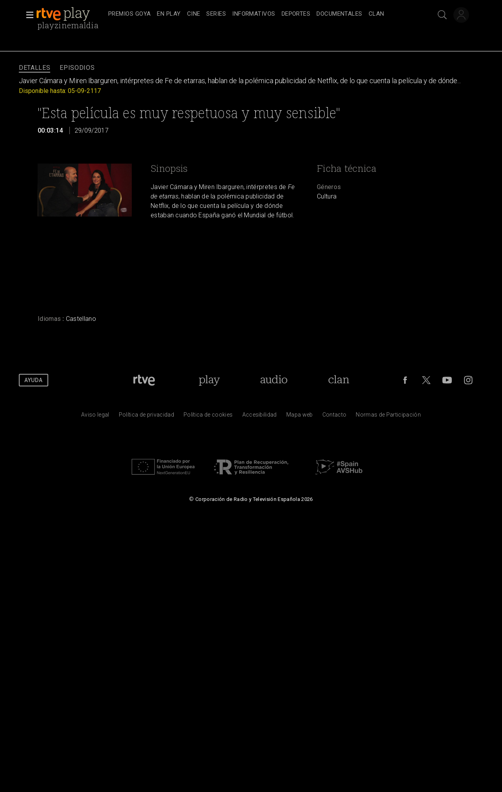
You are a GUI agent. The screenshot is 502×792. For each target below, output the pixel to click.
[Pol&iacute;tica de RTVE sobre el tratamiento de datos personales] (146, 416)
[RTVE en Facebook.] (405, 380)
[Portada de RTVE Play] (209, 380)
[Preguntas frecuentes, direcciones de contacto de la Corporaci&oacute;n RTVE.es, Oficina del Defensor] (334, 416)
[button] (27, 15)
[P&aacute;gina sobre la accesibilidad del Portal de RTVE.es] (259, 416)
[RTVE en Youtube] (447, 380)
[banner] (70, 14)
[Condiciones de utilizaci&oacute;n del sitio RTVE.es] (95, 416)
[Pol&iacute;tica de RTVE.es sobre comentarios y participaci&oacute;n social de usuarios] (388, 416)
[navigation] (259, 14)
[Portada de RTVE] (144, 380)
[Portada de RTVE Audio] (273, 380)
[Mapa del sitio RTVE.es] (299, 416)
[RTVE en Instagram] (468, 380)
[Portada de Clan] (339, 380)
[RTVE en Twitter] (426, 380)
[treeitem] (129, 14)
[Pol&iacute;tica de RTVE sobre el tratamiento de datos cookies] (208, 416)
